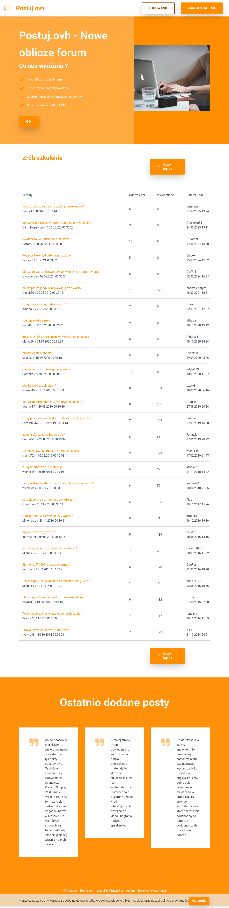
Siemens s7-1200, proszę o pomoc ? (47, 563)
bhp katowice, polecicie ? (39, 384)
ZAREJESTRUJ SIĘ (202, 8)
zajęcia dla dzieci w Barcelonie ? (44, 433)
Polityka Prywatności (152, 892)
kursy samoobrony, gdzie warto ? (44, 303)
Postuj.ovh (30, 8)
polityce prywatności (175, 901)
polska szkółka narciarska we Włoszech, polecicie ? (56, 335)
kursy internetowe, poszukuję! (42, 465)
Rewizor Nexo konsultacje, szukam (45, 237)
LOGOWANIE (158, 8)
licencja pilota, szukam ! (38, 319)
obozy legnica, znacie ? (38, 351)
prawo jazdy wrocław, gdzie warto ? (46, 368)
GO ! (29, 122)
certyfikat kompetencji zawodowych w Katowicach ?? (58, 482)
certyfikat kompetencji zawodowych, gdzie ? (52, 400)
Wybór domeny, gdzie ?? (38, 531)
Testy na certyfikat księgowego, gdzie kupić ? (52, 612)
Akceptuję (199, 901)
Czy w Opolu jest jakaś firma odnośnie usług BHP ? (56, 579)
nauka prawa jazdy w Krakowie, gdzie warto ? (52, 286)
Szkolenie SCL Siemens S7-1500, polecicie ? (51, 449)
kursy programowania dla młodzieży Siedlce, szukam (57, 416)
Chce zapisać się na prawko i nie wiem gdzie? (52, 596)
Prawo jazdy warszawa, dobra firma (46, 628)
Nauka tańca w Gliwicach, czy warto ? (47, 514)
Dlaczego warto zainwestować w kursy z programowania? (61, 270)
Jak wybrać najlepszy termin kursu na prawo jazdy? (56, 221)
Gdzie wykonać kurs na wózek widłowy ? (49, 547)
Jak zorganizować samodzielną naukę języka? (53, 205)
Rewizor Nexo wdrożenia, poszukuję (46, 254)
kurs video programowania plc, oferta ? (48, 498)
